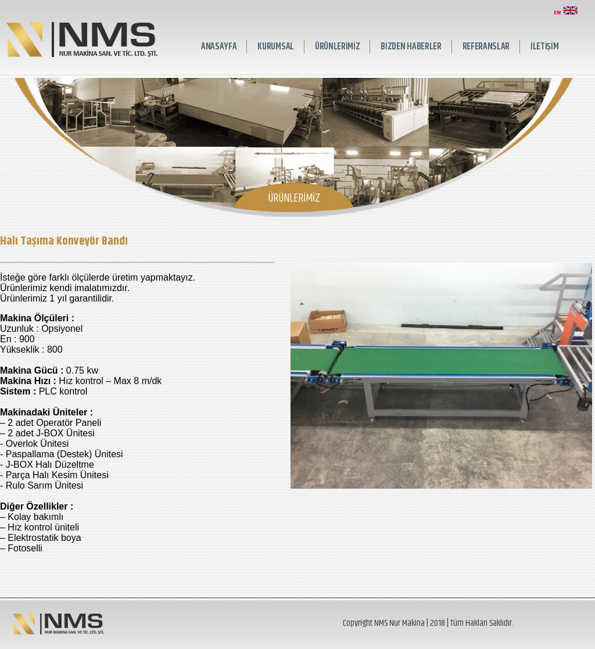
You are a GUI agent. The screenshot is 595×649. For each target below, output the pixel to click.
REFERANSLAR (486, 47)
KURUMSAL (275, 47)
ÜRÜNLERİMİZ (337, 47)
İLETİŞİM (544, 47)
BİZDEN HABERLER (411, 47)
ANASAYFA (218, 47)
